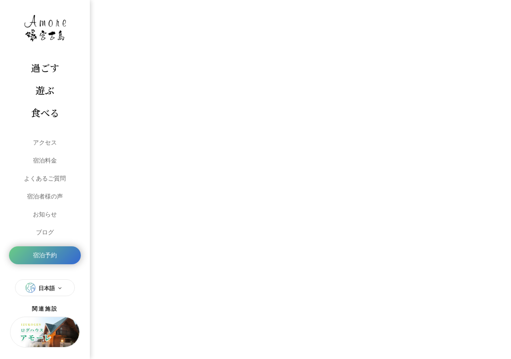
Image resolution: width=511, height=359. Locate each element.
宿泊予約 (45, 255)
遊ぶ (44, 90)
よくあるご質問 (45, 178)
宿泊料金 (45, 160)
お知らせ (45, 214)
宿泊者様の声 (45, 196)
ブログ (45, 232)
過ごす (45, 67)
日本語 (44, 288)
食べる (45, 112)
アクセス (45, 142)
